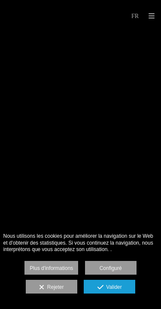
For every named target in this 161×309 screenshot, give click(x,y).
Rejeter (51, 287)
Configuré (111, 268)
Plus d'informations (51, 268)
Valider (109, 287)
